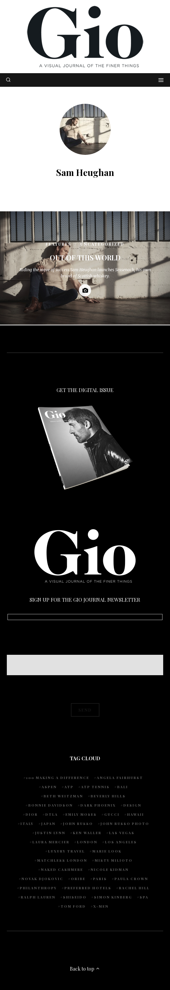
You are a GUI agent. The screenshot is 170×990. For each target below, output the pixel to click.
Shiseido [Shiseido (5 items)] (75, 897)
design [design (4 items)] (132, 805)
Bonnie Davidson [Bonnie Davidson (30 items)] (50, 805)
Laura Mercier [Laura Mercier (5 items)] (50, 842)
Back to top (85, 968)
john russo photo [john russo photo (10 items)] (125, 823)
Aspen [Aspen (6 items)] (49, 786)
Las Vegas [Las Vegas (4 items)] (122, 832)
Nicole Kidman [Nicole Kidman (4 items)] (110, 869)
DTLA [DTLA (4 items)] (51, 814)
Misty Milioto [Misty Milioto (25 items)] (114, 860)
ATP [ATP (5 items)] (69, 786)
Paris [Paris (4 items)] (100, 878)
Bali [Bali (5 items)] (122, 786)
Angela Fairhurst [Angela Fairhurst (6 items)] (120, 777)
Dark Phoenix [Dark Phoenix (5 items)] (98, 805)
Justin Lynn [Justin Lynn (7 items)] (50, 832)
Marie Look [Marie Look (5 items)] (107, 851)
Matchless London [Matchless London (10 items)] (62, 860)
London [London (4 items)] (87, 842)
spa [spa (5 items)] (144, 897)
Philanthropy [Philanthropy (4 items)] (38, 888)
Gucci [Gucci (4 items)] (112, 814)
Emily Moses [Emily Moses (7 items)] (81, 814)
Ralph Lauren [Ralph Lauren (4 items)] (38, 897)
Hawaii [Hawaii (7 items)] (135, 814)
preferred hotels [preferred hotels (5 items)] (87, 888)
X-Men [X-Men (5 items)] (101, 906)
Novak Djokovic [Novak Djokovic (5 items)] (42, 878)
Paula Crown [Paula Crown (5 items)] (131, 878)
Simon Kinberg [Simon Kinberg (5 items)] (113, 897)
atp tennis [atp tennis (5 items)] (95, 786)
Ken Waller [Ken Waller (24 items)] (87, 832)
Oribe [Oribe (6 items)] (78, 878)
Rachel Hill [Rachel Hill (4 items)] (134, 888)
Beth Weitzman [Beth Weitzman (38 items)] (63, 796)
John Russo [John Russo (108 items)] (78, 823)
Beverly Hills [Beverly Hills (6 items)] (108, 796)
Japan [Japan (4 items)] (48, 823)
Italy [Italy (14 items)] (27, 823)
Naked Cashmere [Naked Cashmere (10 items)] (62, 869)
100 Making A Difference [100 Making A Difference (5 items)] (57, 777)
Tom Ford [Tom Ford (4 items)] (73, 906)
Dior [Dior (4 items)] (32, 814)
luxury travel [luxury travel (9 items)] (66, 851)
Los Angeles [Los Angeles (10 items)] (121, 842)
